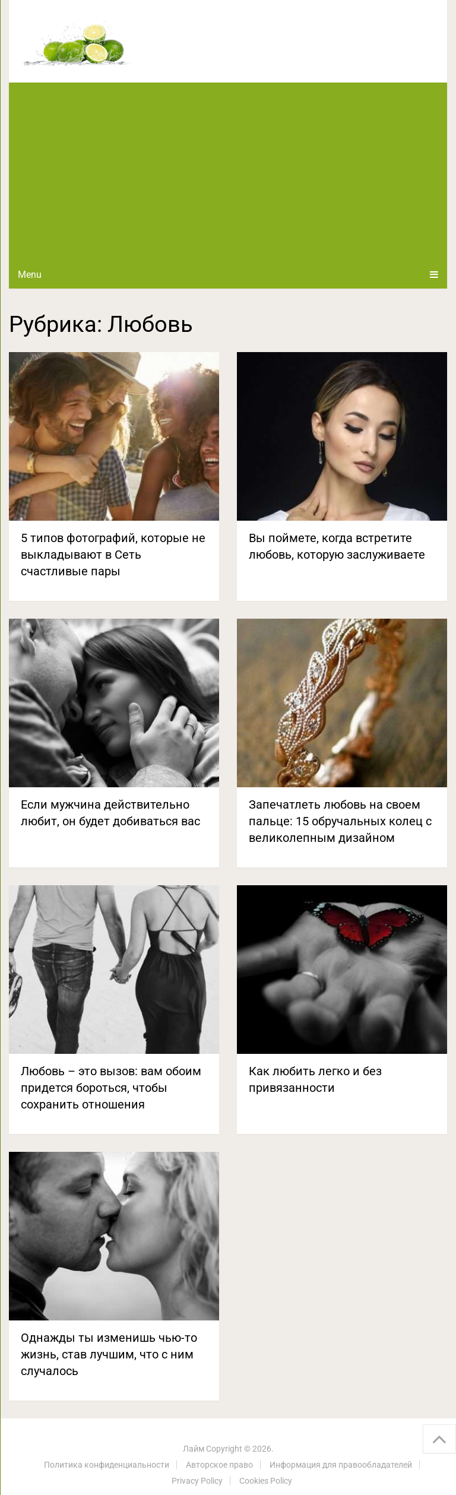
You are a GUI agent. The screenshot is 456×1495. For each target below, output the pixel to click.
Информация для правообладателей (341, 1464)
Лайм (193, 1448)
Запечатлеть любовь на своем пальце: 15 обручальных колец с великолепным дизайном (340, 821)
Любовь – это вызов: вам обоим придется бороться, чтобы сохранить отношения (111, 1087)
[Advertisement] (227, 171)
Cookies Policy (265, 1481)
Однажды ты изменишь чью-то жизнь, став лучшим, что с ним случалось (109, 1354)
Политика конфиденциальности (106, 1464)
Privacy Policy (197, 1481)
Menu (30, 274)
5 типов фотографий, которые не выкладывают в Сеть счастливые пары (113, 554)
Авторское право (219, 1464)
